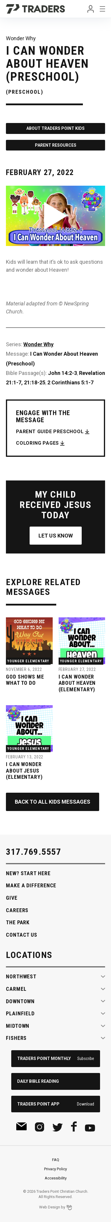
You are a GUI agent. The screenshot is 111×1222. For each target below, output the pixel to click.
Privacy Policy (55, 1169)
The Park (18, 922)
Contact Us (21, 935)
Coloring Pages (37, 443)
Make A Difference (31, 885)
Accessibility (56, 1178)
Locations (29, 955)
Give (11, 898)
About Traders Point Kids (55, 128)
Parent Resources (55, 145)
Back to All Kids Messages (52, 802)
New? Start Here (28, 873)
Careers (17, 910)
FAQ (55, 1160)
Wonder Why (38, 344)
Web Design (49, 1207)
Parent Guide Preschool (50, 431)
